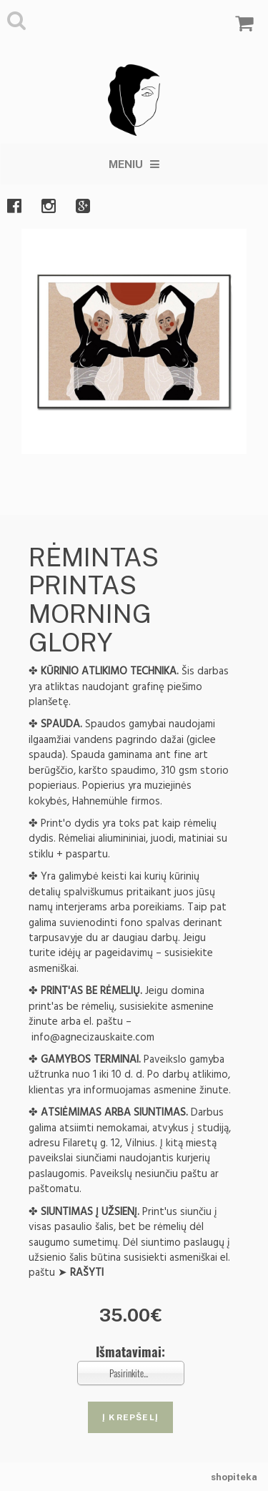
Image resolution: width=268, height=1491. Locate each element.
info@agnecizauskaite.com (92, 1037)
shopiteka (234, 1477)
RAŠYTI (87, 1272)
